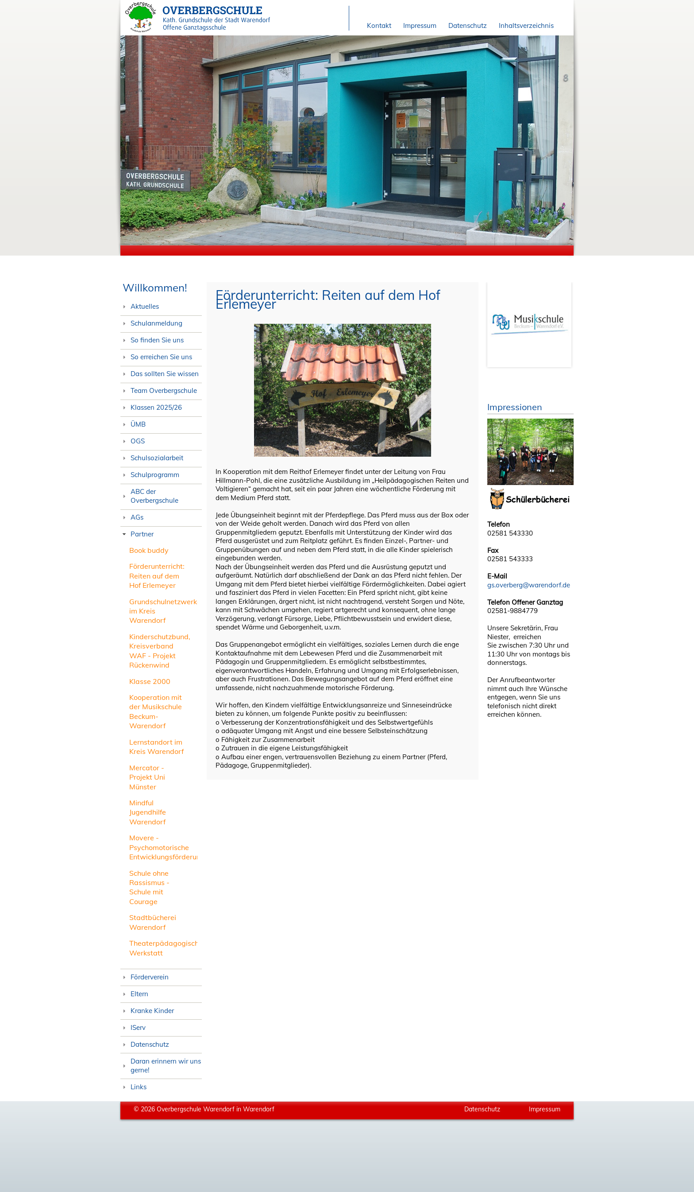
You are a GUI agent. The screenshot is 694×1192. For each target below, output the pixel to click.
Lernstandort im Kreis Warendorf (156, 747)
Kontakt (379, 25)
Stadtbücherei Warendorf (152, 922)
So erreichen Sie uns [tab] (156, 357)
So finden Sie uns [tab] (152, 340)
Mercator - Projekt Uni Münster (147, 777)
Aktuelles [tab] (139, 306)
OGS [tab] (132, 441)
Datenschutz (467, 25)
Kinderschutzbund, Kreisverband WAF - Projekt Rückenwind (159, 650)
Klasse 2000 (149, 681)
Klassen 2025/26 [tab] (151, 407)
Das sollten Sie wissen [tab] (159, 373)
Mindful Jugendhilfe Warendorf (147, 812)
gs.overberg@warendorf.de (528, 585)
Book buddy (149, 550)
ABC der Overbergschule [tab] (149, 496)
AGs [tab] (131, 517)
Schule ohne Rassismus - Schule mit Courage (149, 887)
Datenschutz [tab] (144, 1044)
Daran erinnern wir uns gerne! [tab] (160, 1065)
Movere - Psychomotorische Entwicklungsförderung (167, 847)
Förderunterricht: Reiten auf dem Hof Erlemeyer (157, 576)
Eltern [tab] (134, 994)
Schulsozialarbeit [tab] (151, 458)
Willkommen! (155, 287)
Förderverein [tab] (144, 977)
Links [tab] (133, 1087)
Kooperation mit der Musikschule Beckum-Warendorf (155, 711)
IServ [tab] (133, 1027)
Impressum (419, 25)
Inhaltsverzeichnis (526, 25)
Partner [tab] (137, 534)
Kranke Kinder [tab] (147, 1010)
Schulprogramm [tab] (149, 474)
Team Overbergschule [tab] (158, 390)
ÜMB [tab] (133, 424)
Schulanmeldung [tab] (151, 323)
